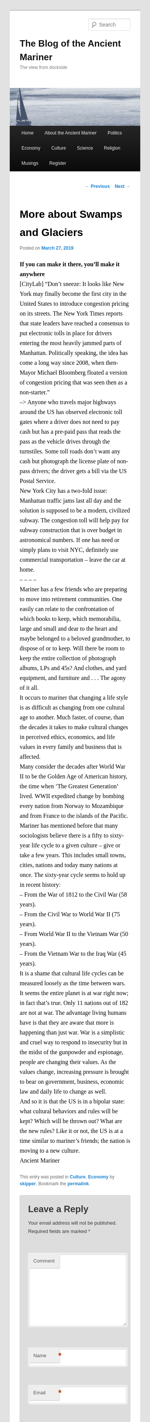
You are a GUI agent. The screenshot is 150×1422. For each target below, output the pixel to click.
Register (57, 163)
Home (27, 133)
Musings (29, 163)
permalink (78, 1183)
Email (46, 1393)
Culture (58, 148)
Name (46, 1355)
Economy (30, 148)
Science (85, 148)
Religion (112, 148)
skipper (28, 1183)
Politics (114, 133)
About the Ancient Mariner (70, 133)
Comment (43, 1261)
